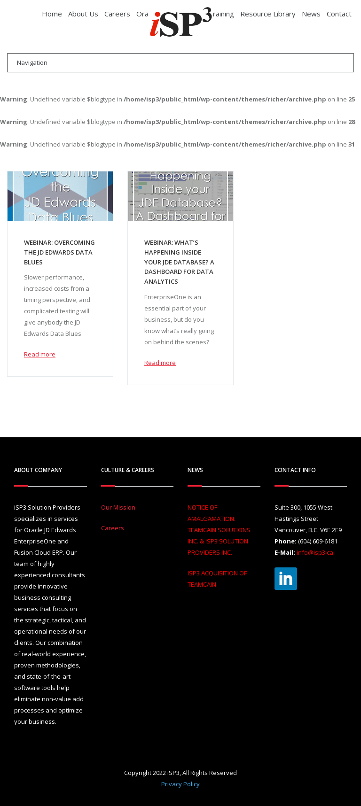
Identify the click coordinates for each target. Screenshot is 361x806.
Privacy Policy (180, 784)
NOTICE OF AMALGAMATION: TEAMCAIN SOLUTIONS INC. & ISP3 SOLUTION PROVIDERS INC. (219, 530)
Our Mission (118, 507)
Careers (112, 528)
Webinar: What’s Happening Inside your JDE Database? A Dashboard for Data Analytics (179, 262)
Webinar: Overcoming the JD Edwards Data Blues (59, 252)
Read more (39, 354)
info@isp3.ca (315, 552)
